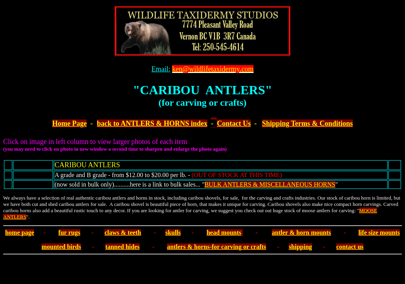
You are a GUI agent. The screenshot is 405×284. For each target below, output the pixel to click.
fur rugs (69, 232)
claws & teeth (122, 232)
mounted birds (61, 246)
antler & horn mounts (301, 232)
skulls (173, 232)
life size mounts (379, 232)
